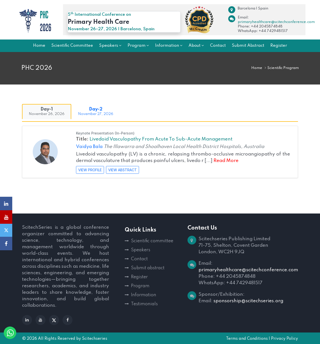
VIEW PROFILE (90, 170)
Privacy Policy (284, 339)
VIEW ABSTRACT (122, 170)
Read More (226, 160)
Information (143, 295)
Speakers (140, 250)
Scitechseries (94, 339)
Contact (139, 259)
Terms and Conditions (247, 339)
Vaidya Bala (90, 146)
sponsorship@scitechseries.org (248, 300)
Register (139, 277)
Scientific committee (152, 241)
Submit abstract (147, 268)
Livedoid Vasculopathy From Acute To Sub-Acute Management (161, 139)
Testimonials (144, 304)
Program (140, 286)
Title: (82, 139)
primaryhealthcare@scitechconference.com (276, 22)
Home (256, 68)
